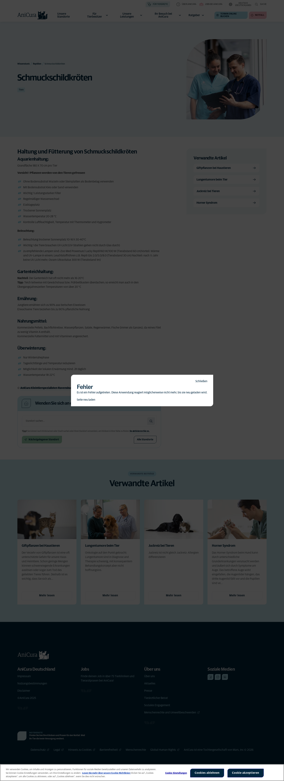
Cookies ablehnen (207, 772)
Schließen (201, 381)
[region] (142, 772)
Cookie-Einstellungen (176, 773)
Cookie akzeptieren (245, 772)
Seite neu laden (86, 399)
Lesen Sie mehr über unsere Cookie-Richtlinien (106, 773)
